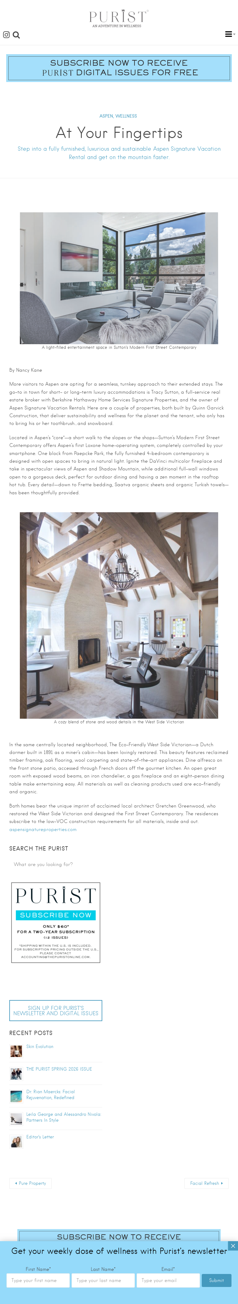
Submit (216, 1075)
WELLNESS (126, 116)
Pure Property (32, 1183)
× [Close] (233, 1040)
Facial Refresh (204, 1183)
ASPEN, (106, 116)
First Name (38, 1064)
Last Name (103, 1064)
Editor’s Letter (40, 1136)
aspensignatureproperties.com (43, 829)
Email (168, 1064)
